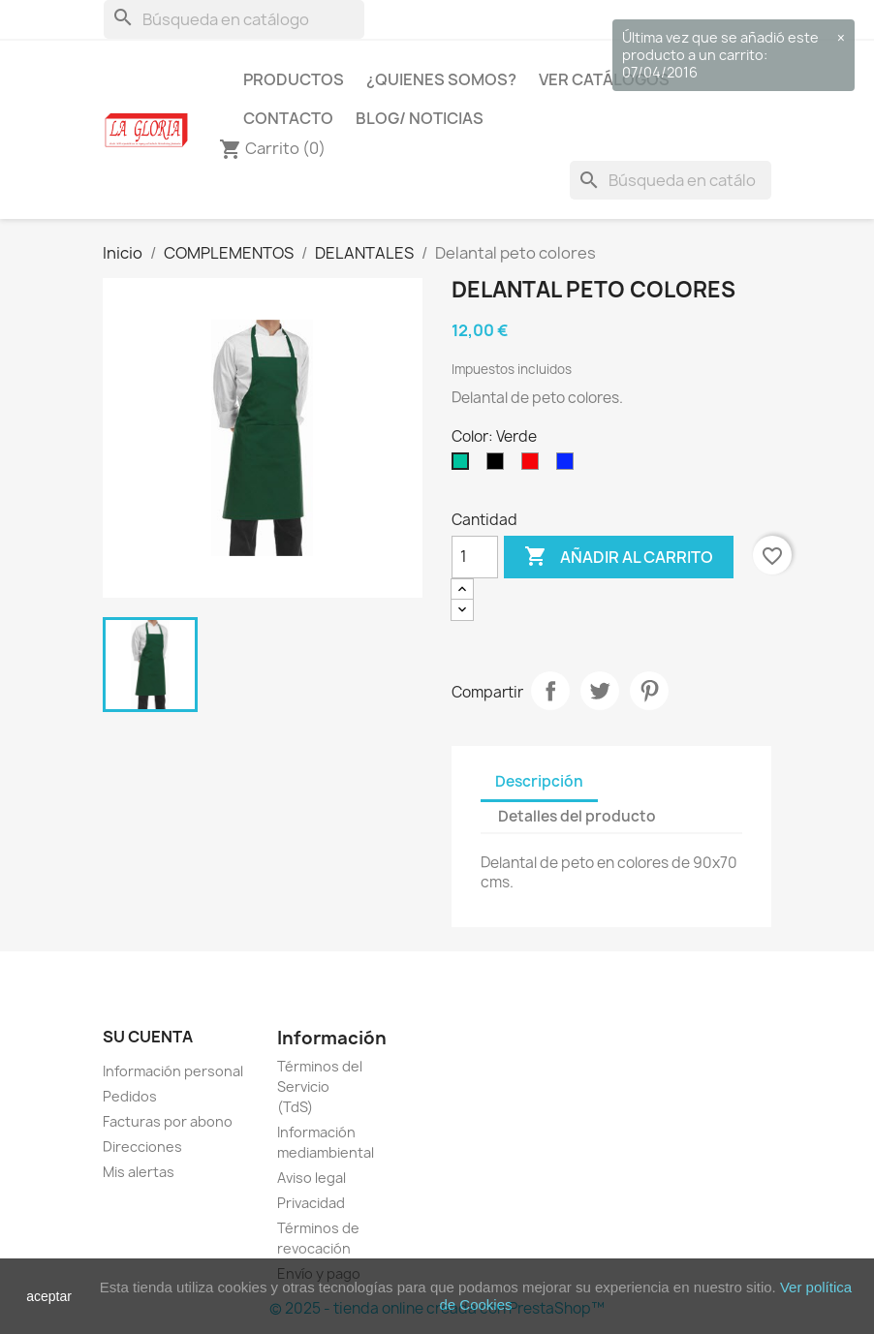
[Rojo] (533, 466)
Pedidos (130, 1096)
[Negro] (499, 466)
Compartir (550, 690)
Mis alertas (138, 1172)
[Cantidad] (475, 557)
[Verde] (464, 466)
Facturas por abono (168, 1121)
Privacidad (311, 1203)
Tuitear (599, 690)
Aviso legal (311, 1177)
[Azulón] (568, 466)
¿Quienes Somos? (441, 79)
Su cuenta (148, 1036)
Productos (293, 79)
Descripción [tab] (539, 781)
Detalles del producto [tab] (577, 816)
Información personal (173, 1071)
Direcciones (142, 1146)
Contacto (288, 118)
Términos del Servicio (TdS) (319, 1086)
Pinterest (649, 690)
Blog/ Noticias (420, 118)
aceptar (49, 1296)
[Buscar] (234, 19)
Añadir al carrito (618, 557)
